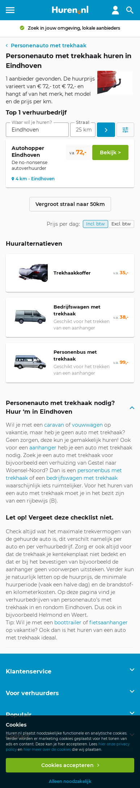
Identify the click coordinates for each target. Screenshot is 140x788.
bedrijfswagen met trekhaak (82, 478)
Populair (18, 714)
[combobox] (37, 129)
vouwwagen (87, 425)
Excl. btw (121, 224)
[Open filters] (125, 130)
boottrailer (67, 622)
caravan (54, 425)
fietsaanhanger (108, 622)
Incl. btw (95, 224)
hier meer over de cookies (47, 749)
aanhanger (42, 447)
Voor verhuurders (32, 693)
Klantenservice (28, 671)
